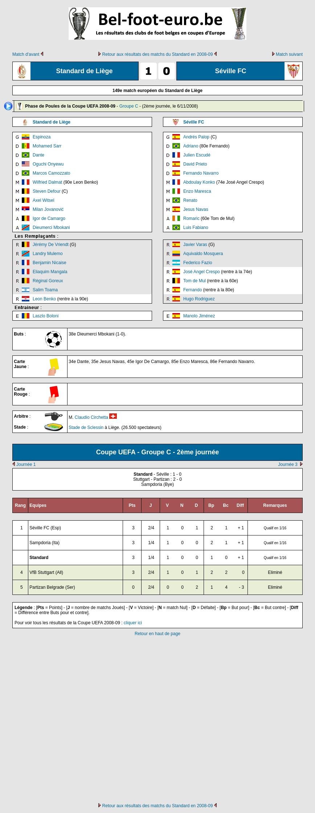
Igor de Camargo (49, 218)
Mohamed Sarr (47, 146)
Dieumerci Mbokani (51, 227)
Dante (38, 155)
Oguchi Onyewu (48, 164)
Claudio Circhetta (91, 417)
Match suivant (289, 54)
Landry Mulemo (48, 253)
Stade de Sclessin (86, 427)
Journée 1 (26, 464)
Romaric (191, 218)
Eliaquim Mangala (50, 271)
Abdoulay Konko (199, 182)
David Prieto (195, 164)
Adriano (190, 146)
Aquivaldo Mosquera (203, 253)
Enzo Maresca (197, 191)
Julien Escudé (196, 155)
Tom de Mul (194, 280)
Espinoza (41, 136)
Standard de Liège (51, 122)
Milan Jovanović (48, 209)
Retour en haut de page (157, 633)
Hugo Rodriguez (199, 298)
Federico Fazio (197, 262)
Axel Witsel (43, 200)
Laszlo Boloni (45, 315)
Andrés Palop (196, 136)
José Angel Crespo (201, 271)
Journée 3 (287, 464)
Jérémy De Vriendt (51, 244)
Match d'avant (25, 54)
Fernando (192, 289)
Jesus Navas (195, 209)
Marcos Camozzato (51, 173)
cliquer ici (133, 622)
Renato (190, 200)
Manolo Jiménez (199, 315)
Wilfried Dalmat (47, 182)
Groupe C (128, 106)
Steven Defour (47, 191)
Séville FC (193, 122)
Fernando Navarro (200, 173)
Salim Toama (45, 289)
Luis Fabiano (195, 227)
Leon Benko (44, 298)
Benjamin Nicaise (49, 262)
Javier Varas (195, 244)
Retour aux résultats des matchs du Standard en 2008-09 (157, 54)
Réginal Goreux (48, 280)
